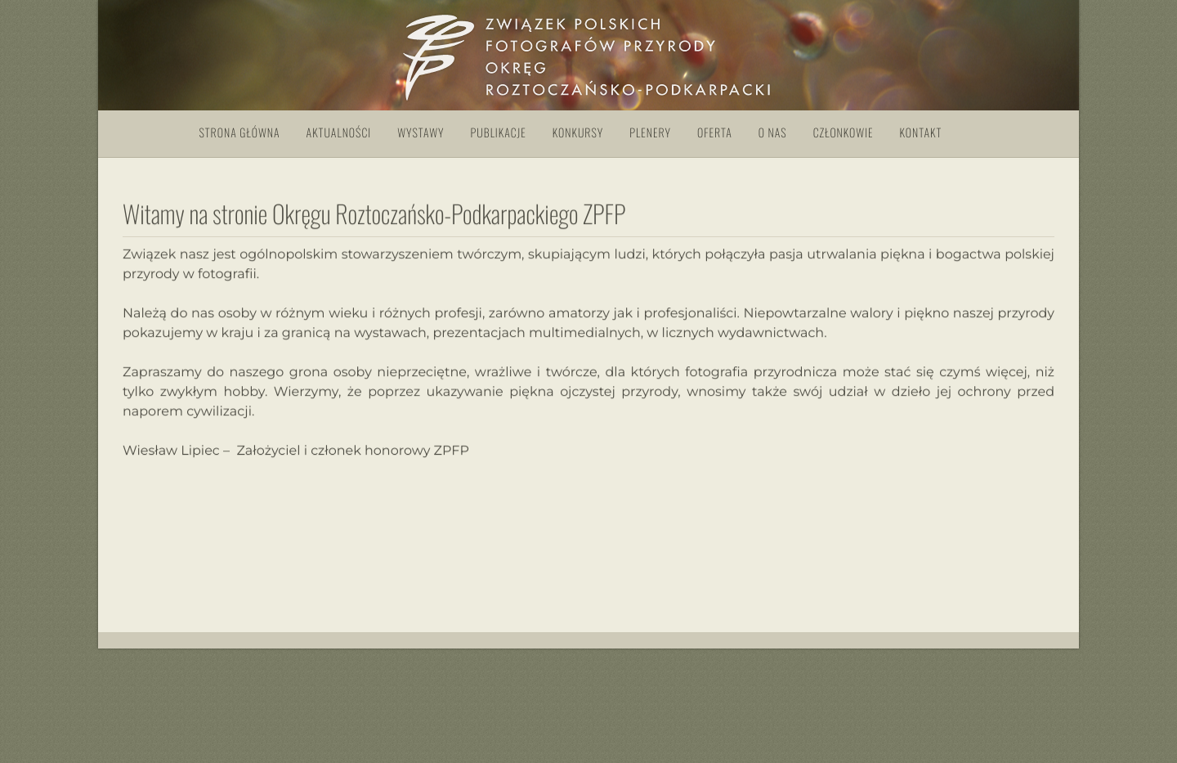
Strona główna (239, 132)
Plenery (650, 132)
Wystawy (420, 132)
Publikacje (498, 132)
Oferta (714, 132)
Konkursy (578, 132)
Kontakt (921, 132)
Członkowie (843, 132)
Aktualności (339, 132)
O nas (773, 132)
